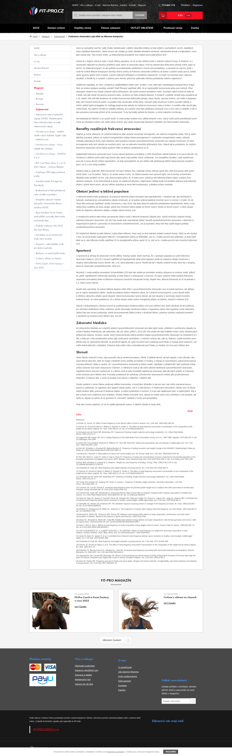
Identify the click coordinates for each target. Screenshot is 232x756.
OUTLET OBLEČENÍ (142, 28)
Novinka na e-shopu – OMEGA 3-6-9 (50, 155)
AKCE (36, 28)
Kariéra (123, 5)
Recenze (39, 104)
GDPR (75, 5)
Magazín (142, 5)
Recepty (39, 98)
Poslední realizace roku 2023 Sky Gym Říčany (48, 227)
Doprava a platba (83, 675)
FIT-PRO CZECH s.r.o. (46, 729)
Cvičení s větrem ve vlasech (48, 258)
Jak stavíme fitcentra (128, 672)
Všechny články (113, 640)
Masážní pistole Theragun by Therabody (48, 183)
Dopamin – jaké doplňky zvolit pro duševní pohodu (48, 245)
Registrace (198, 5)
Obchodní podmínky (85, 666)
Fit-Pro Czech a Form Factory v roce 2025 (48, 265)
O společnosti (125, 667)
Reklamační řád (82, 679)
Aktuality (39, 93)
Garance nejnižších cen (86, 670)
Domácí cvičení (56, 28)
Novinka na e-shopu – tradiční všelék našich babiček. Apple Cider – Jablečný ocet (50, 135)
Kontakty (122, 686)
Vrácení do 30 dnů (84, 684)
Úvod (35, 36)
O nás (97, 5)
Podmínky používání (115, 752)
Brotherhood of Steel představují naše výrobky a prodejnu (49, 192)
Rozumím (171, 752)
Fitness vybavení (110, 28)
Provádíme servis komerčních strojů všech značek (48, 236)
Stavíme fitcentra (110, 5)
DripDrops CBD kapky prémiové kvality (49, 174)
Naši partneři (124, 681)
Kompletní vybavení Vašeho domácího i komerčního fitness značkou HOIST (48, 203)
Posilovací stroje (173, 28)
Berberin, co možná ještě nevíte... (50, 253)
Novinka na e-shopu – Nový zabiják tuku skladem (48, 146)
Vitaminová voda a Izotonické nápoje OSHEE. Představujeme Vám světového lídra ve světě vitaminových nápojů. (48, 120)
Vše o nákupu (86, 5)
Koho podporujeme (127, 676)
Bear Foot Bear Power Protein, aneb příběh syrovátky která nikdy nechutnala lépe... (49, 216)
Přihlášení (185, 5)
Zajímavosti (59, 36)
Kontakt (132, 5)
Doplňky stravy (82, 28)
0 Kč (185, 15)
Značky (195, 28)
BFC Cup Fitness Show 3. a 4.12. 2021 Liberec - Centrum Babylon (50, 164)
